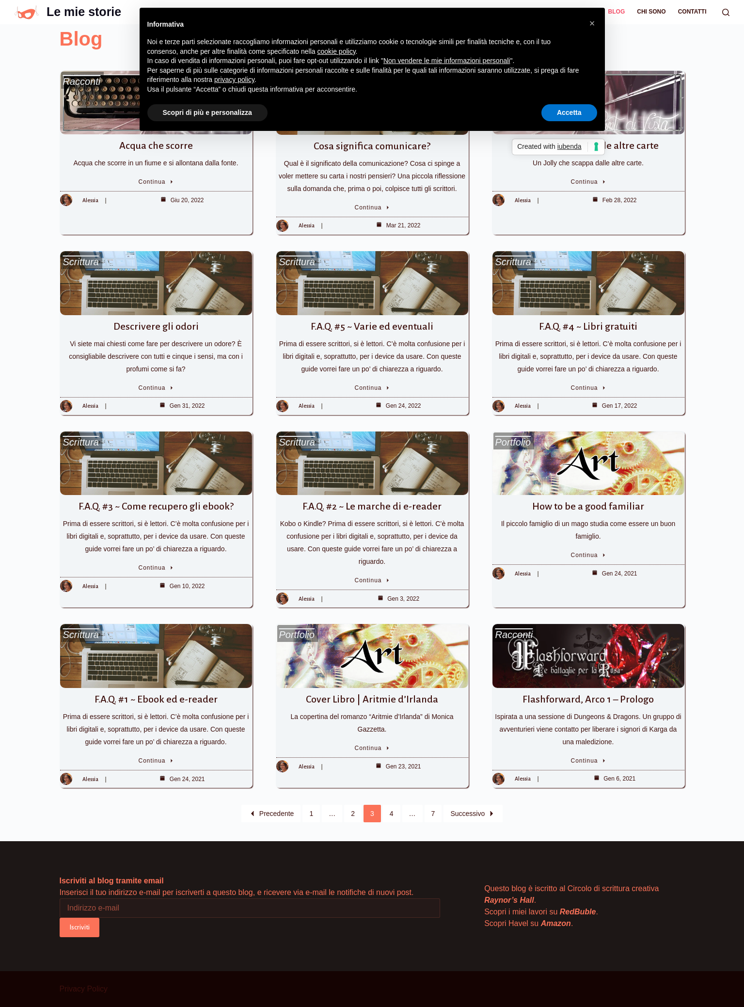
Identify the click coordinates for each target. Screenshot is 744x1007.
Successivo (473, 813)
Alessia (90, 200)
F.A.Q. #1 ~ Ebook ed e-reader (156, 699)
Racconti (82, 81)
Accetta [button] (569, 112)
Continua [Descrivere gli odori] (156, 387)
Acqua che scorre (156, 145)
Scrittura (81, 261)
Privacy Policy (84, 989)
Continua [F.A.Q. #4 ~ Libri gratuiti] (588, 387)
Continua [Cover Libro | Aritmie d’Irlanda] (372, 748)
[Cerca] (725, 12)
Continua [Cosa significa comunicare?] (372, 207)
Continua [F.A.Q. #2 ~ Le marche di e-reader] (372, 580)
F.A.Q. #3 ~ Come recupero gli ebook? (156, 506)
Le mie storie (84, 11)
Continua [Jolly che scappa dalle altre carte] (588, 181)
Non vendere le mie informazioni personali (446, 60)
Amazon (556, 923)
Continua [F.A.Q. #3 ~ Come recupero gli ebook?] (156, 567)
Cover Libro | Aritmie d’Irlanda (372, 699)
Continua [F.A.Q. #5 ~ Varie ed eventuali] (372, 387)
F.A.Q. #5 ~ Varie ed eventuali (372, 326)
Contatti (692, 11)
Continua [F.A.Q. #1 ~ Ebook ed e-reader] (156, 760)
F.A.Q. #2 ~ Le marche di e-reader (372, 506)
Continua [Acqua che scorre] (156, 181)
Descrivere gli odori (156, 326)
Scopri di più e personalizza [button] (207, 112)
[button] (592, 23)
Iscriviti (79, 927)
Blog (616, 11)
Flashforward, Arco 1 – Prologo (588, 699)
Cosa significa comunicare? (372, 146)
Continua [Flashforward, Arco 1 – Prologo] (588, 760)
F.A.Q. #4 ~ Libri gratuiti (588, 326)
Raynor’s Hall (509, 900)
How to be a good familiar (588, 506)
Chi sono (651, 11)
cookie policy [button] (336, 51)
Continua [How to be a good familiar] (588, 555)
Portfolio (513, 442)
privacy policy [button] (234, 79)
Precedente (271, 813)
